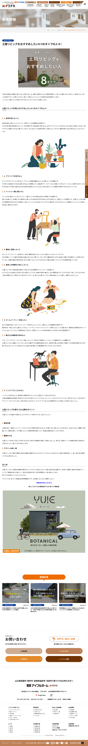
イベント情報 (79, 2)
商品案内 (46, 5)
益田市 (11, 730)
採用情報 (71, 724)
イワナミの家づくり (39, 5)
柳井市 (11, 728)
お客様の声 (60, 5)
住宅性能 (12, 713)
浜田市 (11, 732)
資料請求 (31, 2)
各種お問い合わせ (73, 726)
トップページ (51, 30)
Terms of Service (59, 735)
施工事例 (52, 5)
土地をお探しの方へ (14, 719)
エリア (10, 724)
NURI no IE (37, 711)
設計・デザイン (13, 711)
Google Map (41, 695)
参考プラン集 (57, 711)
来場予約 (67, 2)
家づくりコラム (8, 40)
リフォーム (78, 5)
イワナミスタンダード (30, 5)
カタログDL (43, 2)
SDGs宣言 (72, 717)
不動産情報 (70, 5)
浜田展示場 (37, 732)
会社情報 (71, 707)
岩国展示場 (37, 726)
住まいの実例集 (56, 707)
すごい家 (37, 715)
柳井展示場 (37, 728)
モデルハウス (55, 2)
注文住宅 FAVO (38, 709)
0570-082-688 (24, 699)
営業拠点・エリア (74, 713)
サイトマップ (5, 743)
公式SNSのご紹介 (75, 743)
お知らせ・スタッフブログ (59, 730)
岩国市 (11, 726)
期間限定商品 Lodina (40, 713)
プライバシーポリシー (17, 743)
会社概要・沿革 (73, 711)
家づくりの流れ (13, 717)
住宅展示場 (36, 724)
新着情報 (59, 30)
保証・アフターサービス (15, 715)
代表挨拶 (72, 709)
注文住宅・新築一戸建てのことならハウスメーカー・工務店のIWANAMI (45, 743)
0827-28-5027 (38, 699)
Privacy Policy (49, 735)
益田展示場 (37, 730)
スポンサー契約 (73, 715)
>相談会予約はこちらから (44, 483)
